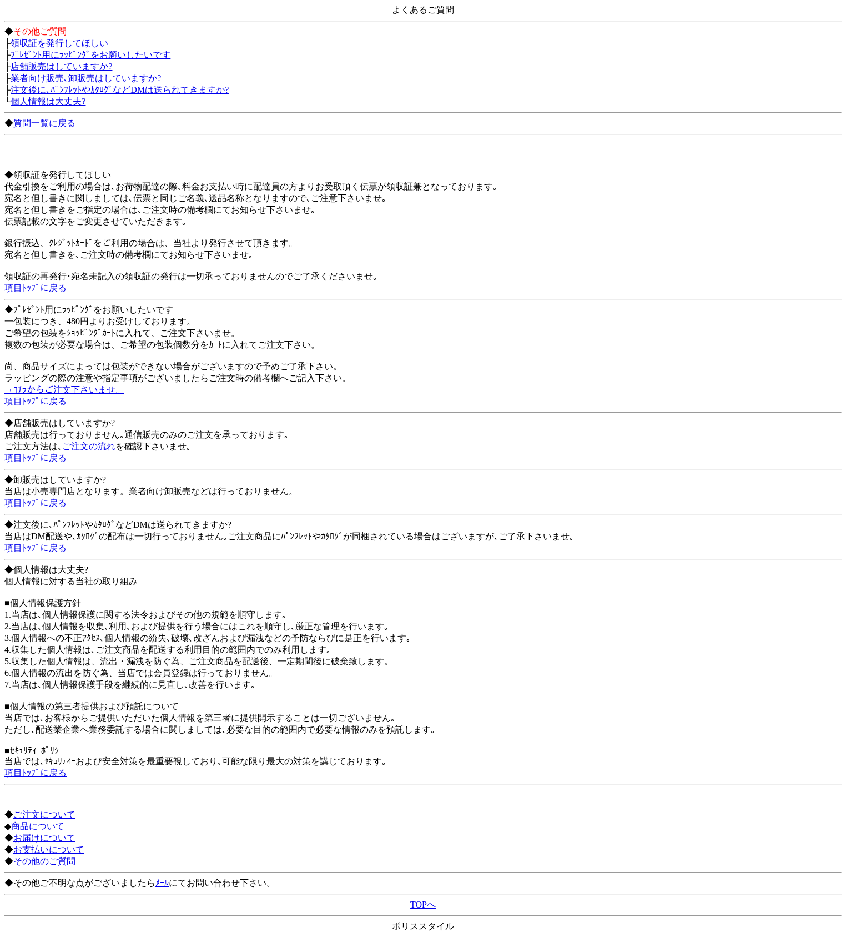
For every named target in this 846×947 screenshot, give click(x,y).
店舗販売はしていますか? (61, 66)
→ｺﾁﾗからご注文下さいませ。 (64, 389)
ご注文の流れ (88, 446)
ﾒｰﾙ (162, 883)
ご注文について (44, 814)
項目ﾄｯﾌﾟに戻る (35, 288)
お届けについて (44, 838)
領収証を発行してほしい (59, 43)
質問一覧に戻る (44, 123)
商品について (37, 826)
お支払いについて (48, 849)
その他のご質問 (44, 861)
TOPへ (423, 904)
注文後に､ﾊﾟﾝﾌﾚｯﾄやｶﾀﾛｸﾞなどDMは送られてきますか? (120, 89)
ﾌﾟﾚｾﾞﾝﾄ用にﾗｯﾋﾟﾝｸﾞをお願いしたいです (90, 54)
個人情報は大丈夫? (48, 101)
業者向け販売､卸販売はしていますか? (86, 78)
